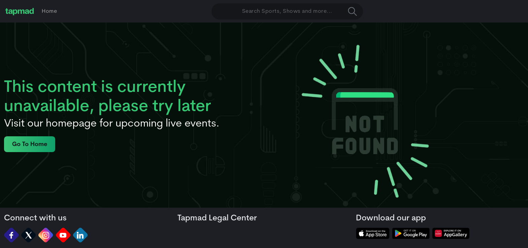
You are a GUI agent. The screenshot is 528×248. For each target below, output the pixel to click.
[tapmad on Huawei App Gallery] (450, 233)
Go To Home (29, 144)
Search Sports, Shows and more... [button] (299, 11)
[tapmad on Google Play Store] (410, 233)
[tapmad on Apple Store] (373, 233)
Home (49, 11)
